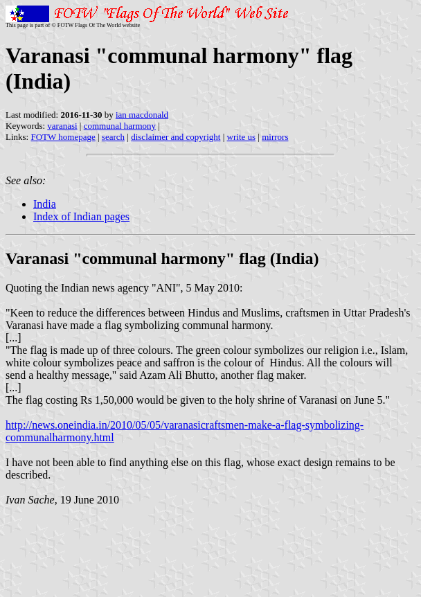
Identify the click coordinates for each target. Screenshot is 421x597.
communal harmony (120, 126)
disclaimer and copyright (175, 137)
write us (241, 137)
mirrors (275, 137)
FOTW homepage (62, 137)
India (44, 204)
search (113, 137)
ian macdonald (142, 114)
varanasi (62, 126)
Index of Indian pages (81, 216)
